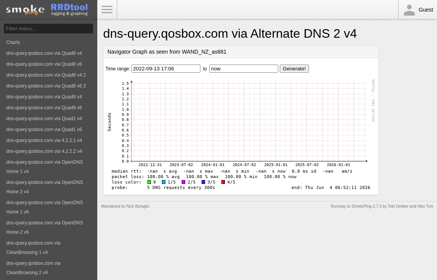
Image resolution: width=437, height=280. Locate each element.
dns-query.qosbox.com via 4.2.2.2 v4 (44, 151)
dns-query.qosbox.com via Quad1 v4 (44, 118)
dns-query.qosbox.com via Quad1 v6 (44, 129)
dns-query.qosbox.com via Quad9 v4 (44, 97)
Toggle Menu (107, 9)
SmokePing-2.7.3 (367, 206)
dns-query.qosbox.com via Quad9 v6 (44, 107)
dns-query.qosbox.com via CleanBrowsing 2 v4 (33, 268)
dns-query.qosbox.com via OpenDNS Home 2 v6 (44, 227)
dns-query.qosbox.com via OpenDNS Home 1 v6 (44, 207)
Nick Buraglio (137, 206)
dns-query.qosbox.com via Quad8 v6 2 (46, 86)
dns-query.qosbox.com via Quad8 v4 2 (46, 75)
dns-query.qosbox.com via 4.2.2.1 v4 (44, 140)
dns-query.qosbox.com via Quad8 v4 (44, 53)
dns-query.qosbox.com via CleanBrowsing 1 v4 (33, 247)
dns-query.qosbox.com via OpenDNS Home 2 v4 (44, 187)
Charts (13, 42)
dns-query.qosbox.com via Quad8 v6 (44, 64)
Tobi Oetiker (398, 206)
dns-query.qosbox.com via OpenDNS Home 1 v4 (44, 166)
